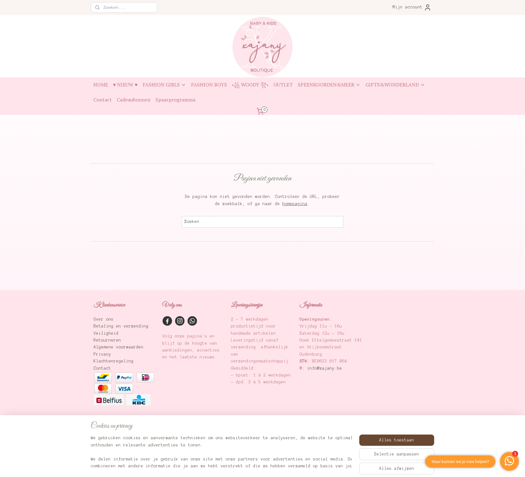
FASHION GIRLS (164, 84)
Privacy (102, 354)
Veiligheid (106, 333)
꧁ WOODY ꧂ (250, 84)
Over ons (104, 319)
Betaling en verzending (121, 326)
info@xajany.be (324, 368)
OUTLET (283, 84)
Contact (102, 99)
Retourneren (107, 340)
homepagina (294, 204)
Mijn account (412, 7)
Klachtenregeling (114, 361)
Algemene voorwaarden (119, 347)
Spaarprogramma (175, 99)
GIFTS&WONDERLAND (395, 84)
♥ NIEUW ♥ (125, 84)
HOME (100, 84)
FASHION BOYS (209, 84)
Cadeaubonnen (133, 99)
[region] (221, 452)
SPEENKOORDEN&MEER (329, 84)
